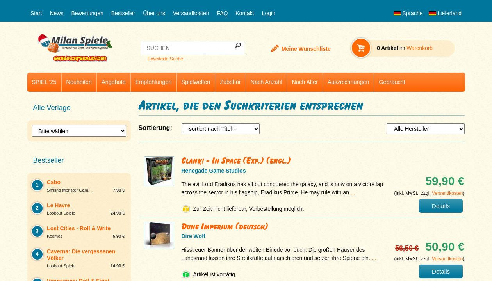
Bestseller (123, 13)
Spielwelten (196, 82)
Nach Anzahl (266, 82)
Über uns (154, 13)
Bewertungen (87, 13)
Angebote (114, 82)
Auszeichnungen (348, 82)
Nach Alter (305, 82)
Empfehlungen (153, 82)
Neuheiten (79, 82)
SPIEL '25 (44, 82)
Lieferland (445, 13)
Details (441, 206)
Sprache (408, 13)
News (56, 13)
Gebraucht (392, 82)
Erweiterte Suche (165, 59)
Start (36, 13)
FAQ (222, 13)
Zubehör (230, 82)
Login (268, 13)
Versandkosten (191, 13)
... (353, 192)
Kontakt (244, 13)
